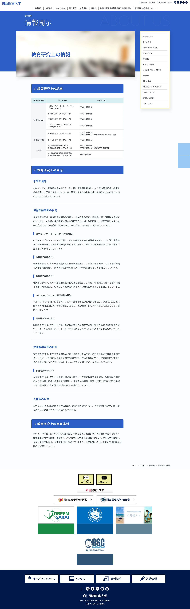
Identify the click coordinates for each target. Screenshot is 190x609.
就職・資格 (83, 8)
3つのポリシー (148, 53)
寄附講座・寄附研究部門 (152, 86)
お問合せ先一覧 (148, 92)
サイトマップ (99, 589)
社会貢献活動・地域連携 (152, 70)
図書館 (93, 8)
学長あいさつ (148, 36)
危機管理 (146, 75)
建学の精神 (147, 42)
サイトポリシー (64, 589)
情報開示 (146, 59)
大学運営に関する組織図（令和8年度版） (52, 453)
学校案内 (38, 8)
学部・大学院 (60, 8)
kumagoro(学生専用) (148, 2)
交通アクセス (148, 103)
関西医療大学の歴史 (150, 47)
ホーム (134, 466)
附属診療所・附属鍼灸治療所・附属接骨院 (115, 8)
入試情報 (48, 8)
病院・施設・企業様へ (165, 2)
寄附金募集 (147, 81)
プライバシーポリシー (82, 589)
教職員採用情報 (148, 98)
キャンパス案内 (148, 64)
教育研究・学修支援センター (145, 8)
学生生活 (72, 8)
